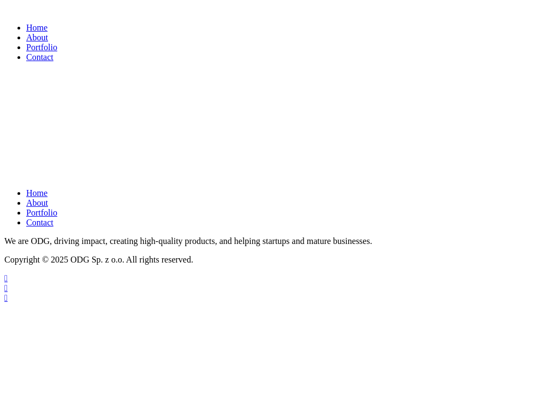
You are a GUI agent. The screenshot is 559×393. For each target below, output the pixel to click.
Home (36, 27)
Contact (39, 57)
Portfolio (41, 47)
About (37, 37)
